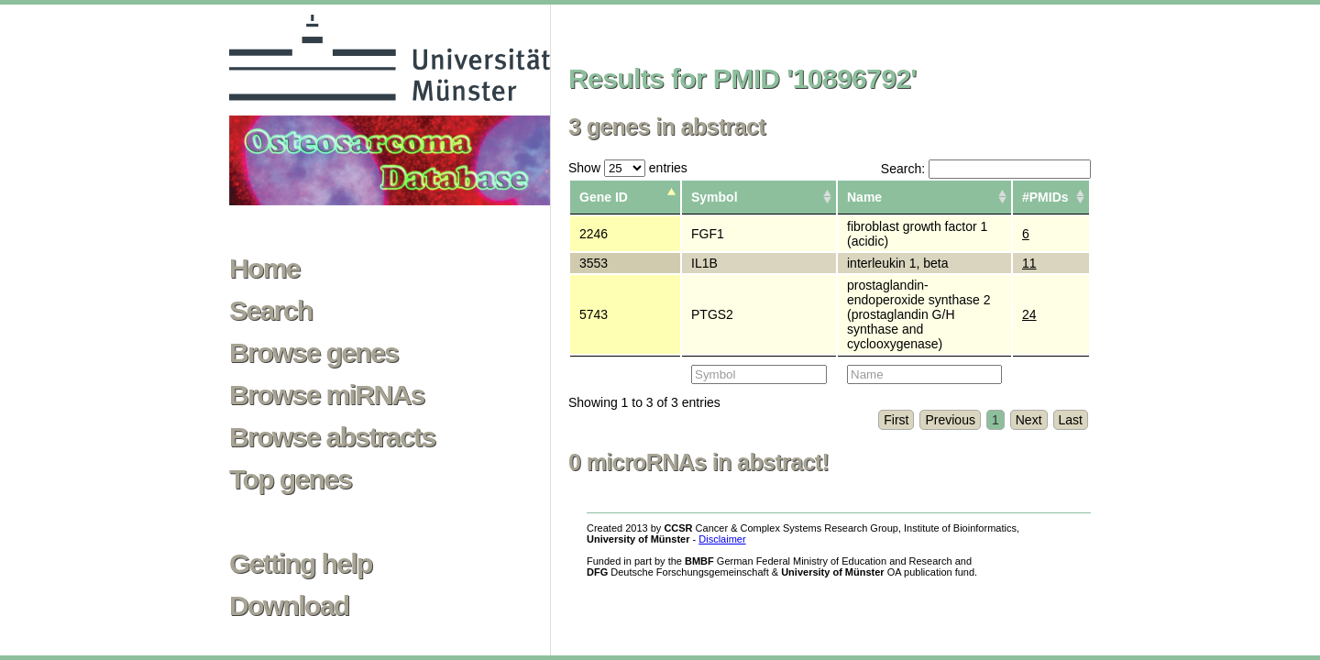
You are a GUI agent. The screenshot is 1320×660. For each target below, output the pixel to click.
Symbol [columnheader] (714, 197)
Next (1029, 419)
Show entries (628, 167)
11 (1029, 263)
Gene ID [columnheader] (603, 197)
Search (270, 310)
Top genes (290, 479)
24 (1029, 314)
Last (1071, 419)
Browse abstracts (332, 437)
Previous (949, 419)
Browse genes (313, 353)
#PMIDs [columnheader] (1045, 197)
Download (289, 606)
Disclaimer (721, 539)
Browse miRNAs (326, 395)
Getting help (300, 564)
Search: (986, 168)
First (896, 419)
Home (264, 268)
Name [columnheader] (864, 197)
